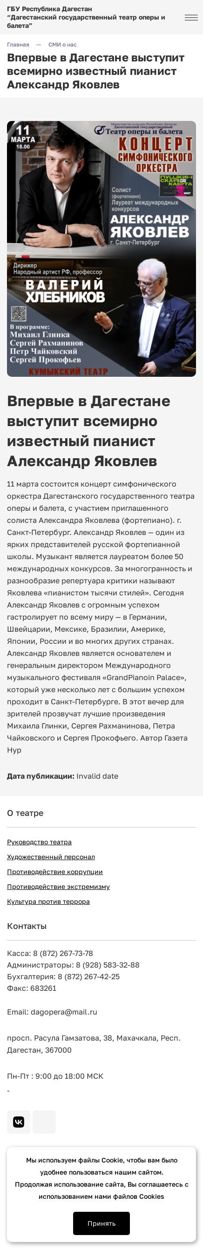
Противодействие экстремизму (58, 886)
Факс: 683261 (31, 988)
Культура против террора (48, 901)
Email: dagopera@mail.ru (52, 1011)
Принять (101, 1223)
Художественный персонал (51, 857)
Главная (18, 44)
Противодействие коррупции (55, 871)
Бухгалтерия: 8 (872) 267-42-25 (63, 976)
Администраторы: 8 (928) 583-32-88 (73, 965)
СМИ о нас (62, 44)
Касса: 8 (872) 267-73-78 (50, 953)
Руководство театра (39, 842)
